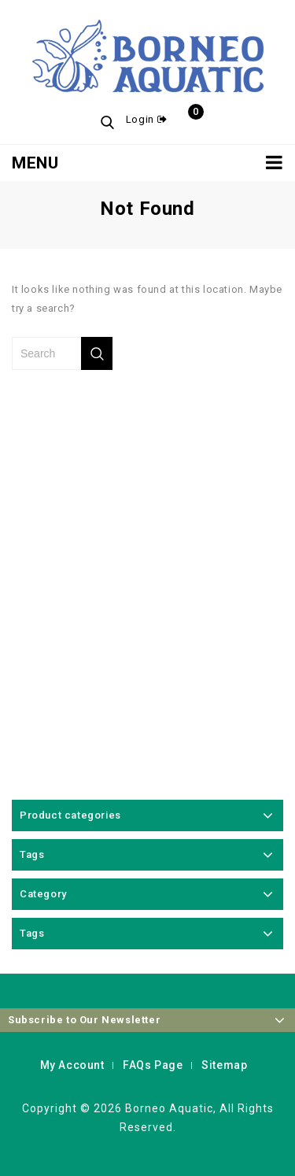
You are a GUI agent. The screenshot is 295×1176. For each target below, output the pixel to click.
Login (141, 119)
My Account (72, 1065)
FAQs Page (153, 1065)
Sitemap (224, 1065)
